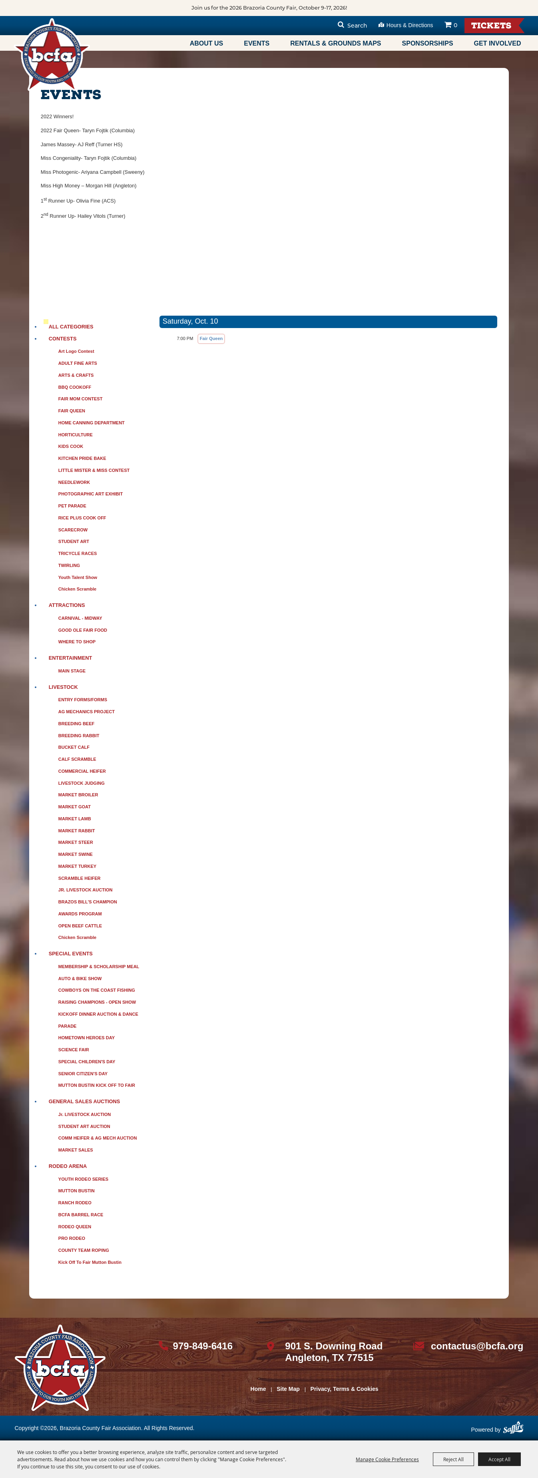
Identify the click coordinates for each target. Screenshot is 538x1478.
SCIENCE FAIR (73, 1049)
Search (357, 25)
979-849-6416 (203, 1346)
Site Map (288, 1389)
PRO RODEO (71, 1238)
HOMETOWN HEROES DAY (86, 1037)
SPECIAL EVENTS (71, 954)
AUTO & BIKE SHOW (80, 978)
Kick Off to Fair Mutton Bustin (90, 1262)
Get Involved (497, 43)
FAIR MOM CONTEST (80, 398)
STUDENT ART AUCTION (84, 1126)
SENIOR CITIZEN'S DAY (83, 1073)
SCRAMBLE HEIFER (79, 878)
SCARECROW (73, 529)
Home (258, 1389)
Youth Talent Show (77, 577)
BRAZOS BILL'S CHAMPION (87, 901)
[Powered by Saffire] (513, 1430)
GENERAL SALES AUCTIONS (84, 1101)
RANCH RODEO (75, 1202)
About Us (206, 43)
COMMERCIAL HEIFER (82, 771)
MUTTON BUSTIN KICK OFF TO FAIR (96, 1085)
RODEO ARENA (68, 1166)
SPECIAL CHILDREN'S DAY (87, 1061)
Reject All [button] (453, 1459)
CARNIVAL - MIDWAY (80, 618)
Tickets (491, 26)
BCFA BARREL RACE (80, 1214)
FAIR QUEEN (71, 410)
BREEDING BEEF (76, 723)
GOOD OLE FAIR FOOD (82, 630)
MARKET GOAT (74, 806)
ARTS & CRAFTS (76, 375)
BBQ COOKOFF (75, 387)
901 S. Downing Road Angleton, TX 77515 (334, 1352)
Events (256, 43)
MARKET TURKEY (77, 866)
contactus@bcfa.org (477, 1346)
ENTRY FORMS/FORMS (82, 699)
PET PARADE (72, 505)
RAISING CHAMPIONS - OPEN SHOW (97, 1002)
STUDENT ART (73, 541)
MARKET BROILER (78, 794)
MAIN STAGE (72, 670)
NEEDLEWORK (74, 482)
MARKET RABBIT (76, 830)
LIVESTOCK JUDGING (81, 783)
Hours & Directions (410, 25)
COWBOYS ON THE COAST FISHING (96, 990)
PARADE (67, 1026)
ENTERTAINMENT (70, 658)
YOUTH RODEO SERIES (83, 1179)
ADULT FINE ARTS (77, 363)
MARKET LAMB (74, 818)
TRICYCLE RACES (77, 553)
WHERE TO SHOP (77, 641)
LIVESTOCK (63, 687)
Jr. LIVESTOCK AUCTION (84, 1114)
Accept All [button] (499, 1459)
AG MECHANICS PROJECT (86, 711)
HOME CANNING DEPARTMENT (91, 422)
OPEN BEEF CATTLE (80, 925)
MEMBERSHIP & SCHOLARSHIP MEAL (98, 966)
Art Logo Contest (76, 351)
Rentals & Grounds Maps (335, 43)
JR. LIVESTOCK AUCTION (85, 889)
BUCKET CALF (74, 747)
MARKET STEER (75, 842)
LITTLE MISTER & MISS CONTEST (94, 470)
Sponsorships (427, 43)
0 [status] (455, 25)
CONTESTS (63, 339)
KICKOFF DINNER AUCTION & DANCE (98, 1014)
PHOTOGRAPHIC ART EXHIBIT (90, 493)
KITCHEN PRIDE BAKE (82, 458)
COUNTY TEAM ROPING (83, 1250)
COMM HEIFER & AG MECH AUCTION (97, 1138)
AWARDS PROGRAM (80, 913)
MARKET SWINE (75, 854)
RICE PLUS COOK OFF (82, 517)
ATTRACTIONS (67, 605)
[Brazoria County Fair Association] (52, 55)
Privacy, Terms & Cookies (345, 1389)
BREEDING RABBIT (79, 735)
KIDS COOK (70, 446)
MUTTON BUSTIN (76, 1190)
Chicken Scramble (77, 589)
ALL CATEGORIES (71, 327)
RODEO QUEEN (75, 1226)
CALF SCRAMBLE (77, 759)
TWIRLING (69, 565)
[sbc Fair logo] (60, 1368)
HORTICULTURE (75, 434)
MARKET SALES (75, 1150)
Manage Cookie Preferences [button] (387, 1459)
